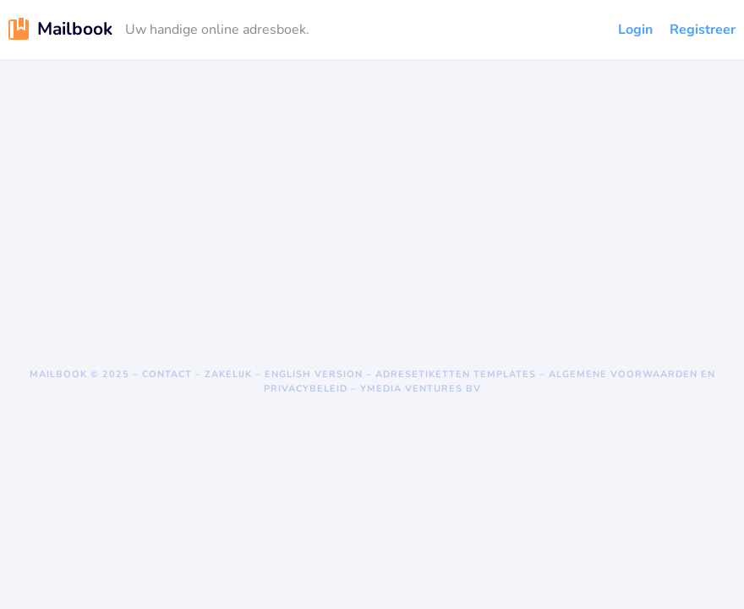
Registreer (703, 29)
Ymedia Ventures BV (420, 388)
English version (314, 374)
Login (635, 29)
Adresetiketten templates (455, 374)
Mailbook (58, 374)
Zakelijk (228, 374)
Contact (167, 374)
